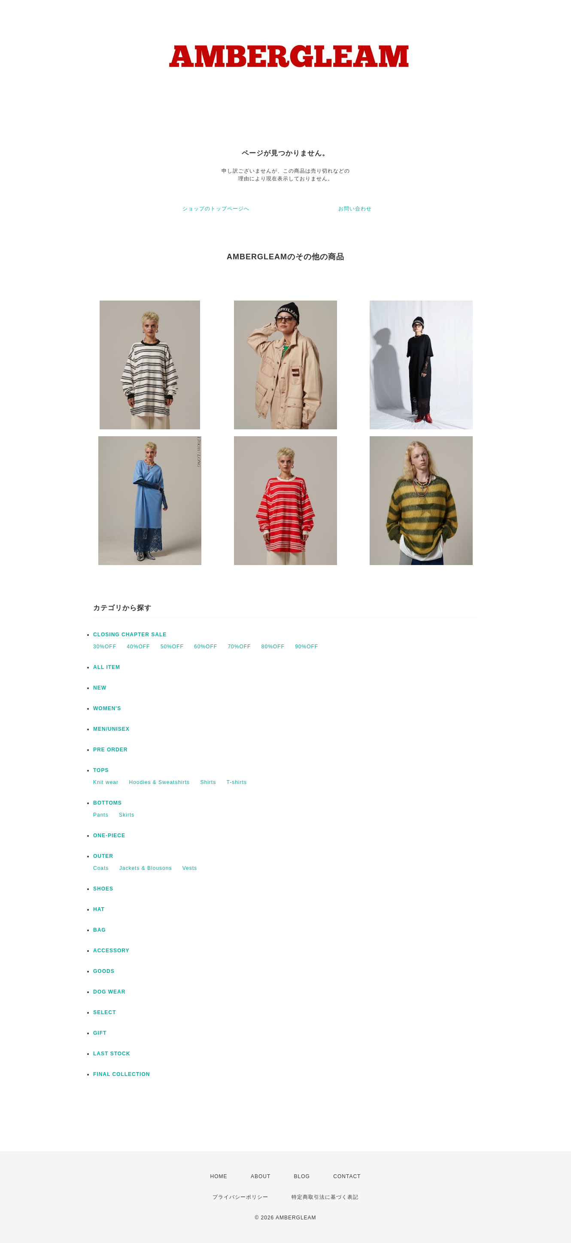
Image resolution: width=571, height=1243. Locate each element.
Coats (101, 868)
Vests (189, 868)
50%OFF (172, 647)
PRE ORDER (110, 750)
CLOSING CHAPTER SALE (130, 635)
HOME (219, 1176)
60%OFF (205, 647)
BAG (99, 930)
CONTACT (347, 1176)
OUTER (103, 856)
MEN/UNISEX (111, 729)
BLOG (302, 1176)
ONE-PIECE (109, 836)
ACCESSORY (111, 951)
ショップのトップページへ (215, 209)
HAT (99, 909)
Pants (101, 815)
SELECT (104, 1012)
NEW (99, 688)
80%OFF (273, 647)
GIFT (99, 1033)
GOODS (104, 971)
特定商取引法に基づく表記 (325, 1197)
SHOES (103, 889)
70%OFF (239, 647)
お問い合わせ (355, 209)
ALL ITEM (106, 667)
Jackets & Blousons (145, 868)
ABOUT (260, 1176)
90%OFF (306, 647)
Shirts (208, 782)
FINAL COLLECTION (121, 1074)
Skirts (126, 815)
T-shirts (236, 782)
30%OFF (104, 647)
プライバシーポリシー (240, 1197)
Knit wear (105, 782)
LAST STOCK (111, 1054)
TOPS (101, 770)
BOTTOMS (107, 803)
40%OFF (138, 647)
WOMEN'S (107, 708)
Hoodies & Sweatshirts (159, 782)
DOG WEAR (109, 992)
